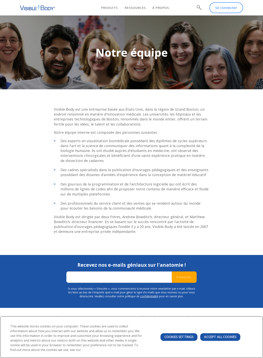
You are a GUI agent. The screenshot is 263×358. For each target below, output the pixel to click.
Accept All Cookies (220, 337)
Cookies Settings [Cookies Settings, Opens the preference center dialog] (179, 337)
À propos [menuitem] (161, 8)
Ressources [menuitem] (135, 8)
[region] (131, 337)
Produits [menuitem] (109, 8)
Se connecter (226, 7)
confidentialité (149, 296)
